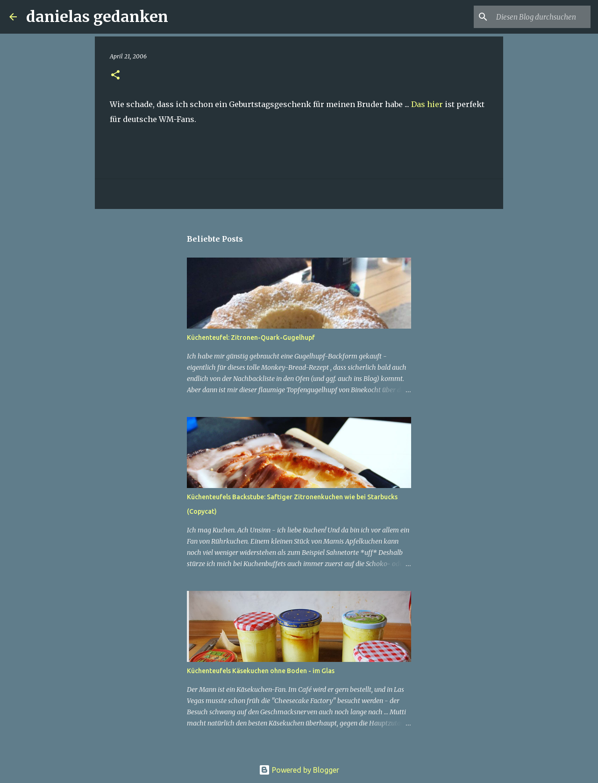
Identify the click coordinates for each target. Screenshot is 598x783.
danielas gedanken (97, 16)
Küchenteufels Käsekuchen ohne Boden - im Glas (261, 671)
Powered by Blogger (299, 770)
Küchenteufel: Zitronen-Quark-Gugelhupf (251, 337)
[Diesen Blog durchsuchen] (541, 17)
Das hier (427, 104)
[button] (115, 75)
